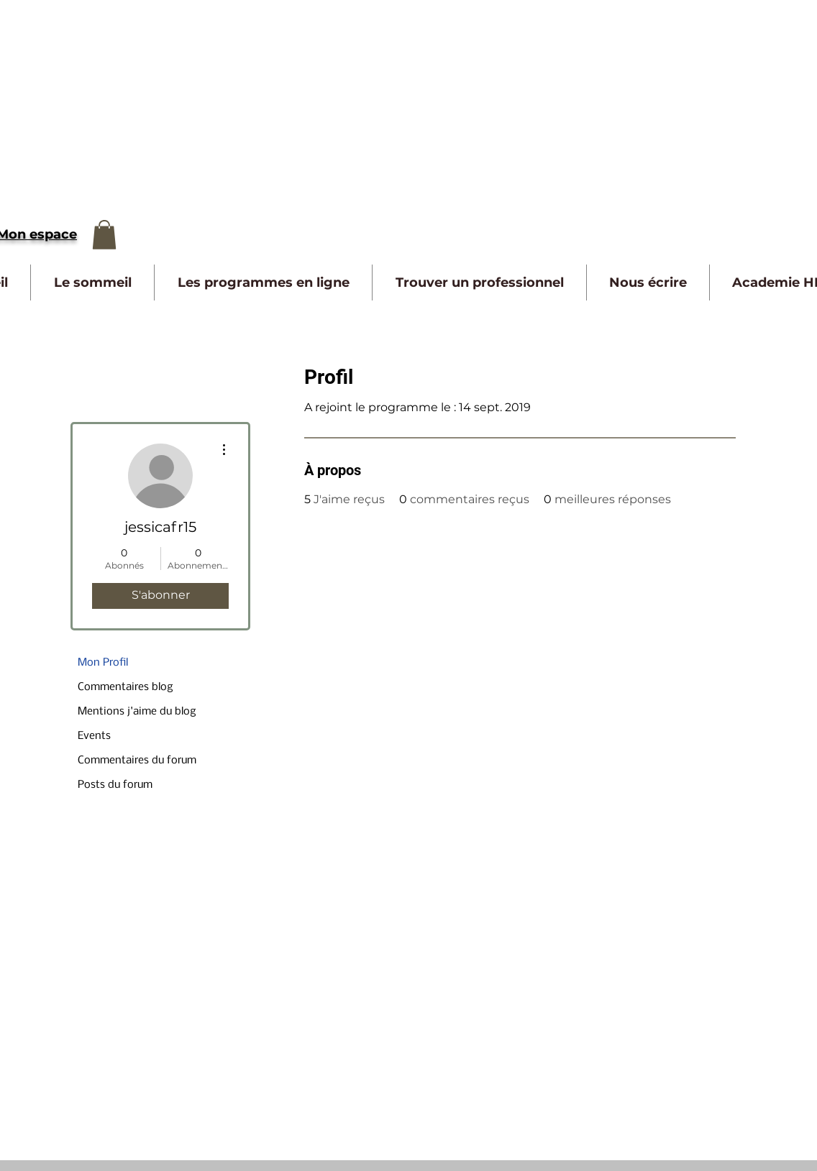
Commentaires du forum (137, 760)
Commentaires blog (125, 687)
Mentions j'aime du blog (137, 711)
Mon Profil (103, 663)
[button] (104, 234)
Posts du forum (115, 785)
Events (94, 736)
